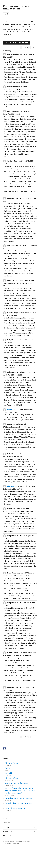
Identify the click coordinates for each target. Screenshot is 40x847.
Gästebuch (7, 836)
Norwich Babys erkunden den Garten (18, 803)
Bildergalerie (7, 831)
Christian (10, 486)
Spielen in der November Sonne (16, 783)
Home (5, 818)
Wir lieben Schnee (11, 778)
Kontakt (6, 827)
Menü (6, 14)
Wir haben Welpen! (12, 763)
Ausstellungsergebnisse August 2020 (18, 798)
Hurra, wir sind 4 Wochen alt (15, 808)
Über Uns (6, 823)
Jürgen (9, 409)
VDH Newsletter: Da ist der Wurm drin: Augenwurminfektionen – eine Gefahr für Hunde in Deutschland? (20, 790)
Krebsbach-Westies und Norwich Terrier (16, 7)
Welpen (7, 768)
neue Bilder (9, 773)
